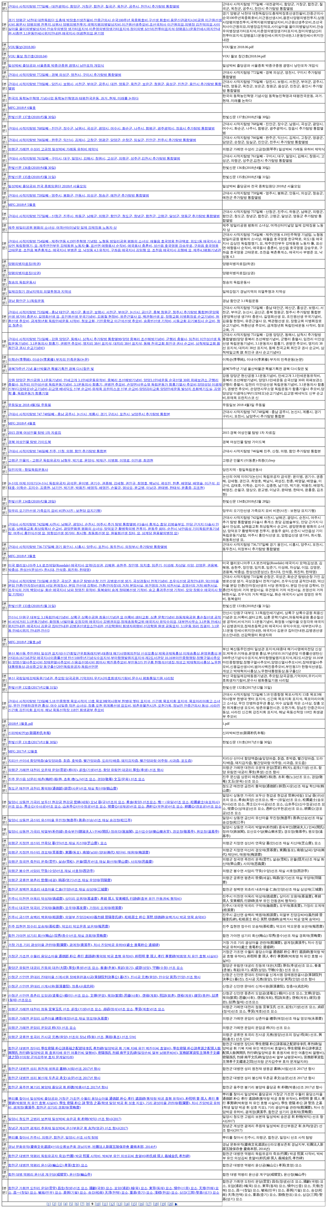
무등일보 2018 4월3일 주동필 (29, 405)
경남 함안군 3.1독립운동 (26, 301)
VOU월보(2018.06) (21, 47)
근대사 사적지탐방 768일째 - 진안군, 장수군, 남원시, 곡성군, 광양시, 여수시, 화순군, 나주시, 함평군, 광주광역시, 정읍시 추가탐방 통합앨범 (111, 128)
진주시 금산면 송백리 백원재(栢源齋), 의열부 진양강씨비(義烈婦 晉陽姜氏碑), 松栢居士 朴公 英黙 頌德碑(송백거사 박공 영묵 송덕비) (107, 917)
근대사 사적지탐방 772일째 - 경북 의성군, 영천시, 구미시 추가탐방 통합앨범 (64, 75)
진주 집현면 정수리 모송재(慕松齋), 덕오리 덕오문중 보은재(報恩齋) (58, 926)
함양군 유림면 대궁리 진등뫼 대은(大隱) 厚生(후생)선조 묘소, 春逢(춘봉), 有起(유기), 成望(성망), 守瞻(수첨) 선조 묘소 (95, 968)
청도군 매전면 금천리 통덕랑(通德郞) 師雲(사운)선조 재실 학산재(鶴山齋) (63, 788)
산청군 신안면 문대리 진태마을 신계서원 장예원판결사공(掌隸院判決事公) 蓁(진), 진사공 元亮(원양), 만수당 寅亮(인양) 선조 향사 (104, 977)
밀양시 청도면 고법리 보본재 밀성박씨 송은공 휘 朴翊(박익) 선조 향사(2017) (64, 1119)
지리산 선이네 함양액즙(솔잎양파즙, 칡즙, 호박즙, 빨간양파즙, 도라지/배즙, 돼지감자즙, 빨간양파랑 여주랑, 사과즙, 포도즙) (100, 760)
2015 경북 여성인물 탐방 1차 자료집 (34, 432)
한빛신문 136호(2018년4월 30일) (32, 167)
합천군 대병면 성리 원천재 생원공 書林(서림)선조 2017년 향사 (54, 1068)
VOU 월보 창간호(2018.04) (27, 56)
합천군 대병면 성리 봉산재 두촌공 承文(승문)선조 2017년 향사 (54, 1078)
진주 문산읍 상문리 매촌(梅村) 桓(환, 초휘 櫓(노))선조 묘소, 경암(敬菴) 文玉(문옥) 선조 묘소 (76, 779)
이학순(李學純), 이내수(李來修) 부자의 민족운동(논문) (48, 359)
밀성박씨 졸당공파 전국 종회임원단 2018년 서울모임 (47, 186)
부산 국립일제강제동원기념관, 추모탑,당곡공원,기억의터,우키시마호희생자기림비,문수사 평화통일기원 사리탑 (91, 678)
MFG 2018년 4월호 (22, 423)
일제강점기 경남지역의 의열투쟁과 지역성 (39, 291)
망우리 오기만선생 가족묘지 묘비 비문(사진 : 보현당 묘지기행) (54, 510)
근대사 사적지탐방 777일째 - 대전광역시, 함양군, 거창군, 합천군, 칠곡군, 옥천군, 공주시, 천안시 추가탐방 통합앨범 (93, 6)
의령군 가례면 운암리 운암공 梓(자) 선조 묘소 (42, 1027)
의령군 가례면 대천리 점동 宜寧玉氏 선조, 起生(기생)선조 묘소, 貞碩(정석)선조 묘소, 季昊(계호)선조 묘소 (86, 1009)
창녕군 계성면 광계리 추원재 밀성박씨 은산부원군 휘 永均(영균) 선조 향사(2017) (68, 1128)
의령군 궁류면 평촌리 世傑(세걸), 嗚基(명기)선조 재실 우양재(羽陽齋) (60, 880)
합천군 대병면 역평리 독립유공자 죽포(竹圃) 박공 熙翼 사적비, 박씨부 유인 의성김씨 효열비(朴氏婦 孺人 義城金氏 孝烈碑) (99, 1156)
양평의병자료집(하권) (24, 264)
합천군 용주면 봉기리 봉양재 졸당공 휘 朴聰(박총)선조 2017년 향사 (58, 1087)
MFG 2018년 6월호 (22, 108)
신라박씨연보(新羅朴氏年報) (29, 733)
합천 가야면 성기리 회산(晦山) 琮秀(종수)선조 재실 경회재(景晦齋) (57, 935)
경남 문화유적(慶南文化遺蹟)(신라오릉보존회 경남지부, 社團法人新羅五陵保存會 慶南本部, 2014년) (82, 1146)
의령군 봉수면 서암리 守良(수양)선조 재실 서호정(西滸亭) (51, 871)
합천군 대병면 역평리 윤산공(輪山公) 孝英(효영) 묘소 (47, 1165)
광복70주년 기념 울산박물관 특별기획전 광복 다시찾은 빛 (51, 368)
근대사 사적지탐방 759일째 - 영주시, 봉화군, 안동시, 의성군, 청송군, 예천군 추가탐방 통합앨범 (78, 195)
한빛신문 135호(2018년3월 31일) (32, 177)
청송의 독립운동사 (22, 282)
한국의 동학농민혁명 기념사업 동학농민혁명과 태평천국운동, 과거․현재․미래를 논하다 (73, 98)
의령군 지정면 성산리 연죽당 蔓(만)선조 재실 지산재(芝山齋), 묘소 (57, 843)
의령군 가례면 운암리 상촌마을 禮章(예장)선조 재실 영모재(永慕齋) (58, 1018)
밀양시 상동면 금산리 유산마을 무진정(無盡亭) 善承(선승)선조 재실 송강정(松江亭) (70, 820)
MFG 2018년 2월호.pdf (24, 642)
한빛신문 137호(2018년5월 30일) (32, 117)
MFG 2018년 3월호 (22, 556)
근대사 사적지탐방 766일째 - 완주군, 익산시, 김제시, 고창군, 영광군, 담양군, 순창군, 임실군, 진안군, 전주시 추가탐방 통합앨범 (102, 140)
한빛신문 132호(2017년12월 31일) (33, 687)
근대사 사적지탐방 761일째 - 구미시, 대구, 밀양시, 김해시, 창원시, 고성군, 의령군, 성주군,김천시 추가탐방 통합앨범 (94, 158)
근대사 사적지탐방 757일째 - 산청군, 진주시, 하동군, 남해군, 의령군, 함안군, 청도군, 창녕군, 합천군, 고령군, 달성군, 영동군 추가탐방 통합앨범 (114, 216)
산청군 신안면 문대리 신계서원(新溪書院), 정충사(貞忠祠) (51, 986)
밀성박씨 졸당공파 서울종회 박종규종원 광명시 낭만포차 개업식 (56, 65)
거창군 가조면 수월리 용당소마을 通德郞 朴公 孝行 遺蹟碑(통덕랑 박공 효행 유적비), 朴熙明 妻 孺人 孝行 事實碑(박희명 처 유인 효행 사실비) (113, 956)
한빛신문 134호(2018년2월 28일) (32, 501)
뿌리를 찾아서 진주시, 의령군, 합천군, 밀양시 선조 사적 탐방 (53, 1137)
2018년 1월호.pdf (20, 723)
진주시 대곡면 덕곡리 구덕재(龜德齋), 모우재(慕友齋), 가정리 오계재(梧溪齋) (65, 908)
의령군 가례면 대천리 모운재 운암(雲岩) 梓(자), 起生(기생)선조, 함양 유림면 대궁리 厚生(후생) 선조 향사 (86, 770)
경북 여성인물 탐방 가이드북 (29, 442)
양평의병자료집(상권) (24, 273)
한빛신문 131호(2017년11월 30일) (32, 742)
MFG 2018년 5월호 (22, 204)
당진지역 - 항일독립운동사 (28, 469)
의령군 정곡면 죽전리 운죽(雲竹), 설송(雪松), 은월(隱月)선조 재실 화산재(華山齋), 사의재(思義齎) (80, 861)
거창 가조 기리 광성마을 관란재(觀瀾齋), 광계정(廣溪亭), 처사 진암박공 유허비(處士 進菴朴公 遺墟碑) (84, 945)
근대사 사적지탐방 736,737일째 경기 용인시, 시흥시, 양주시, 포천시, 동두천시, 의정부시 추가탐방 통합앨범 (87, 547)
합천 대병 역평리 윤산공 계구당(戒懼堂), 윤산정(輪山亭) (50, 1174)
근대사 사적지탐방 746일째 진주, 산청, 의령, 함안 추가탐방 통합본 (57, 451)
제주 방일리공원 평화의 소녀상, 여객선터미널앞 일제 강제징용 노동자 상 (62, 227)
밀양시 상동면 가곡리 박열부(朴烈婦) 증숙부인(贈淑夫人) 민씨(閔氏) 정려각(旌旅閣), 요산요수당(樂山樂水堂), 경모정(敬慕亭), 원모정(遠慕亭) (113, 831)
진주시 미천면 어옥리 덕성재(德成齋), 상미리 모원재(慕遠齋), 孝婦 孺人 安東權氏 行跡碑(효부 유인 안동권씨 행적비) (94, 898)
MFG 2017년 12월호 (22, 751)
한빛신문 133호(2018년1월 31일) (32, 606)
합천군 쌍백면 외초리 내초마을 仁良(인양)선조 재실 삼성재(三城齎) (58, 889)
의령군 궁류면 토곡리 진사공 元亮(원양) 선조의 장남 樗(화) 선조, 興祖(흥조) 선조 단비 (72, 1037)
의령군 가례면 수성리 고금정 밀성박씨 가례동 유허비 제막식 (53, 149)
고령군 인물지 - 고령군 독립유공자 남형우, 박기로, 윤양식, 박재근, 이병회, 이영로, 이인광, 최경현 (80, 460)
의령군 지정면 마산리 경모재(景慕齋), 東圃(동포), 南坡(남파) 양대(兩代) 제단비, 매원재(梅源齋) (79, 852)
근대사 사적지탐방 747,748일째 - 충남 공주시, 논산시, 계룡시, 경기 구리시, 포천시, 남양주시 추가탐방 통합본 (89, 414)
